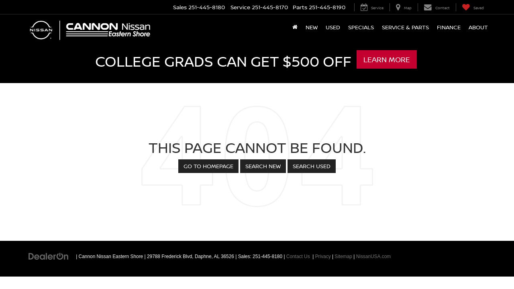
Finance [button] (449, 27)
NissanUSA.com (373, 256)
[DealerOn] (48, 256)
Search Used (311, 166)
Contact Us (298, 256)
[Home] (295, 27)
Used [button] (333, 27)
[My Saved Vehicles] (473, 7)
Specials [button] (361, 27)
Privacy (323, 256)
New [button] (312, 27)
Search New (263, 166)
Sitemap (343, 256)
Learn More (386, 59)
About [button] (478, 27)
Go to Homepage (208, 166)
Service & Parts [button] (405, 27)
